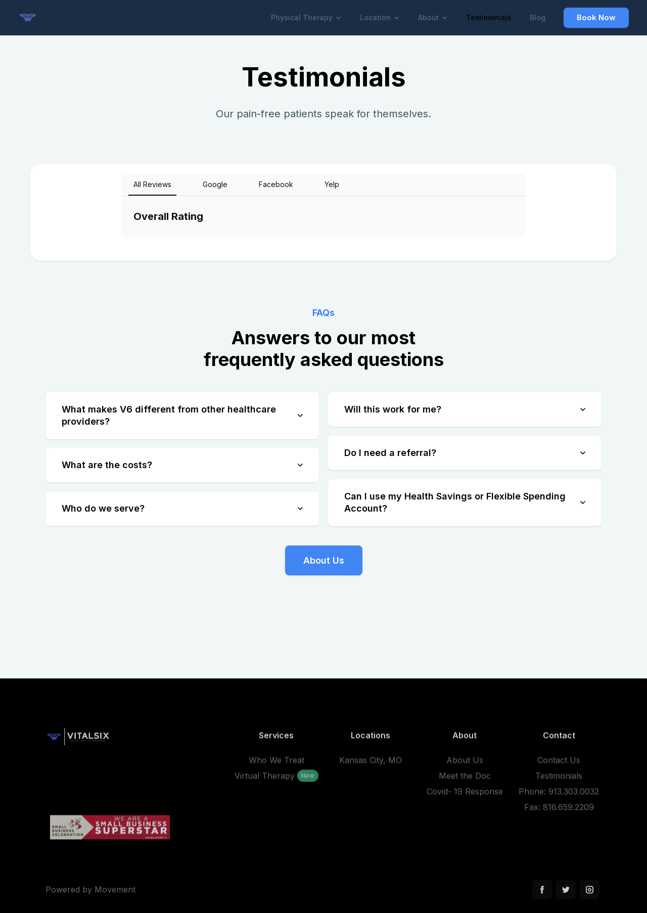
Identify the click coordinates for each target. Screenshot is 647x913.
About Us (323, 560)
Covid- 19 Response (465, 796)
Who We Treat (276, 764)
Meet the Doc (465, 780)
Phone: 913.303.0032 (559, 796)
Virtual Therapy (265, 780)
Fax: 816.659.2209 (559, 811)
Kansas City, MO (370, 764)
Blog (537, 17)
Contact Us (558, 764)
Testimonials (489, 17)
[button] (306, 18)
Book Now (596, 17)
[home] (32, 18)
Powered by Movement (90, 894)
